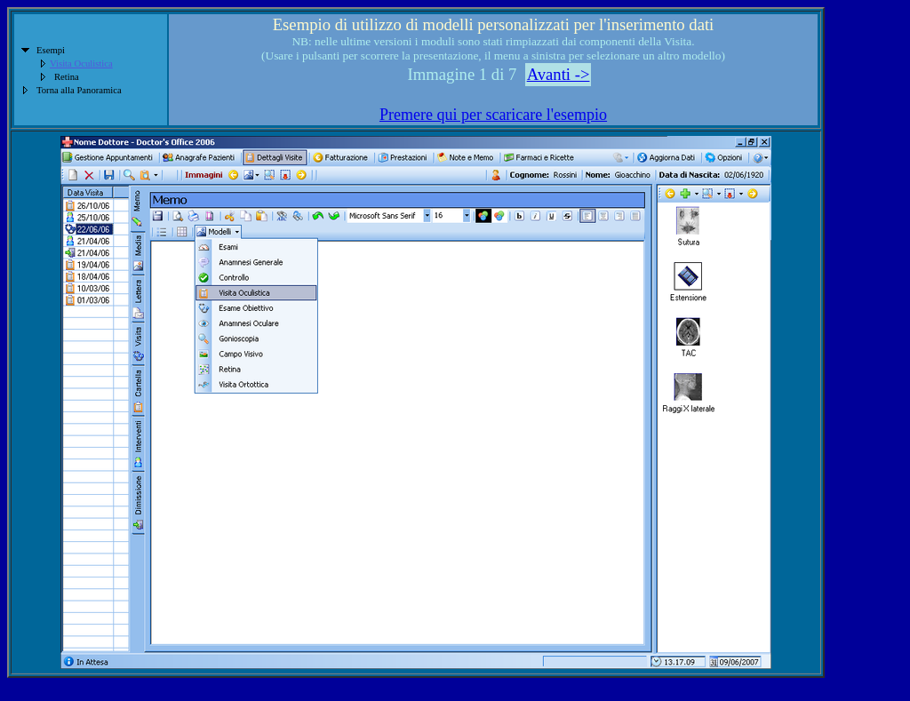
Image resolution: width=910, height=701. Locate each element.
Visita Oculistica (81, 63)
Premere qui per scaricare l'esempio (493, 114)
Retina (66, 77)
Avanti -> (558, 74)
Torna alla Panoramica (79, 90)
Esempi (50, 50)
